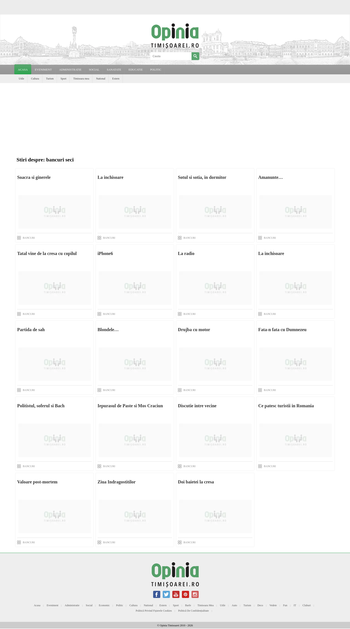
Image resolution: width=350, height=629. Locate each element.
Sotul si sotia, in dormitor (202, 177)
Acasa (23, 69)
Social (89, 605)
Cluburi (306, 605)
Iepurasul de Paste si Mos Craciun (130, 405)
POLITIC (155, 69)
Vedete (273, 605)
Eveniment (52, 605)
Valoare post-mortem (37, 481)
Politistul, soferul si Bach (41, 405)
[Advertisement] (175, 116)
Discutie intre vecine (197, 405)
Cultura (35, 78)
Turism (50, 78)
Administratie (72, 605)
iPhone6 (105, 253)
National (100, 78)
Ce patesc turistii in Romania (286, 405)
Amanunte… (270, 177)
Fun (285, 605)
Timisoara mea (81, 78)
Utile (21, 78)
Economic (104, 605)
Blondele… (108, 329)
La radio (186, 253)
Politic (119, 605)
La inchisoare (110, 177)
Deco (260, 605)
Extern (115, 78)
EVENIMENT (43, 69)
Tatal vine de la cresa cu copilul (47, 253)
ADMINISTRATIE (70, 69)
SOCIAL (94, 69)
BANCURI (29, 237)
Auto (234, 605)
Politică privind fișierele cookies (154, 610)
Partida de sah (31, 329)
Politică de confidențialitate (193, 610)
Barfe (188, 605)
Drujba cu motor (194, 329)
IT (295, 605)
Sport (63, 78)
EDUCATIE (136, 69)
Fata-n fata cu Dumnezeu (282, 329)
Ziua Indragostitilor (117, 481)
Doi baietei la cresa (196, 481)
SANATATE (114, 69)
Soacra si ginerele (34, 177)
